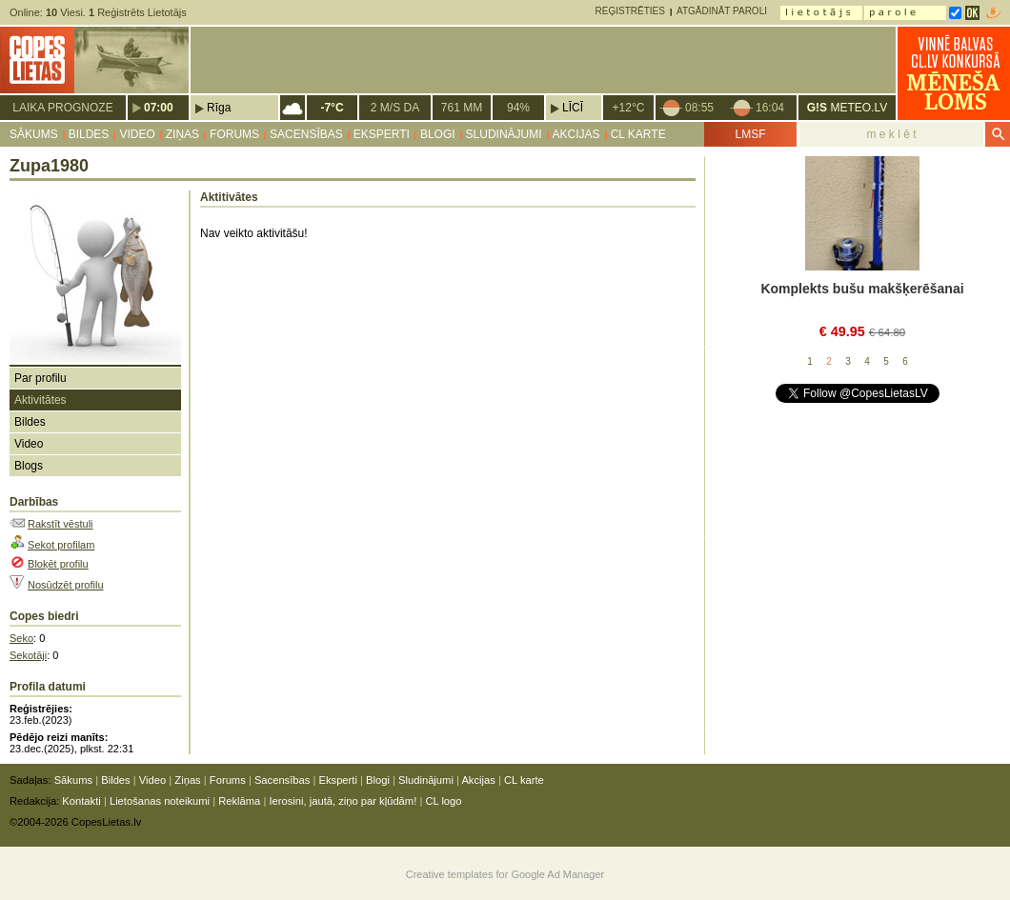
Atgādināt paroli (722, 11)
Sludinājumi (504, 134)
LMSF (750, 134)
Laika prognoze (62, 107)
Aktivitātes (40, 400)
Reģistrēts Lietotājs (138, 12)
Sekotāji (28, 655)
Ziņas (182, 134)
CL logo (443, 801)
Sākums (34, 134)
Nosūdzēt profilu (66, 584)
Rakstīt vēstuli (60, 524)
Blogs (28, 465)
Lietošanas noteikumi (160, 801)
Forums (234, 134)
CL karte (638, 134)
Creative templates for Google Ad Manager (505, 874)
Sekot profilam (61, 544)
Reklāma (239, 801)
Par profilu (40, 378)
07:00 (158, 107)
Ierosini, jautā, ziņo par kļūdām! (342, 801)
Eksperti (382, 134)
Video (136, 134)
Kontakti (81, 801)
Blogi (437, 134)
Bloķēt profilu (58, 564)
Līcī (572, 107)
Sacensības (306, 134)
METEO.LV (847, 107)
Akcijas (576, 134)
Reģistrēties (630, 11)
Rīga (219, 107)
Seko (21, 638)
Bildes (89, 134)
